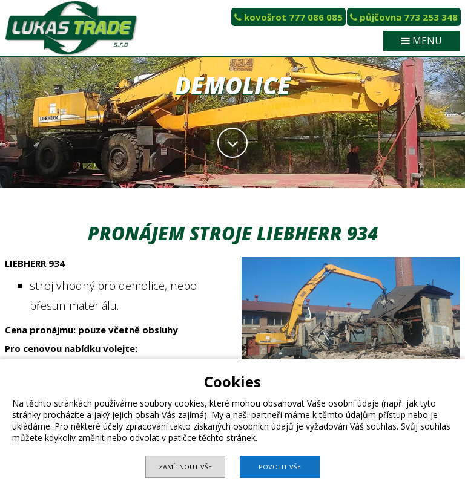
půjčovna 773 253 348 (404, 17)
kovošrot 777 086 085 (288, 17)
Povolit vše (280, 466)
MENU (421, 40)
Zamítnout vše (185, 466)
